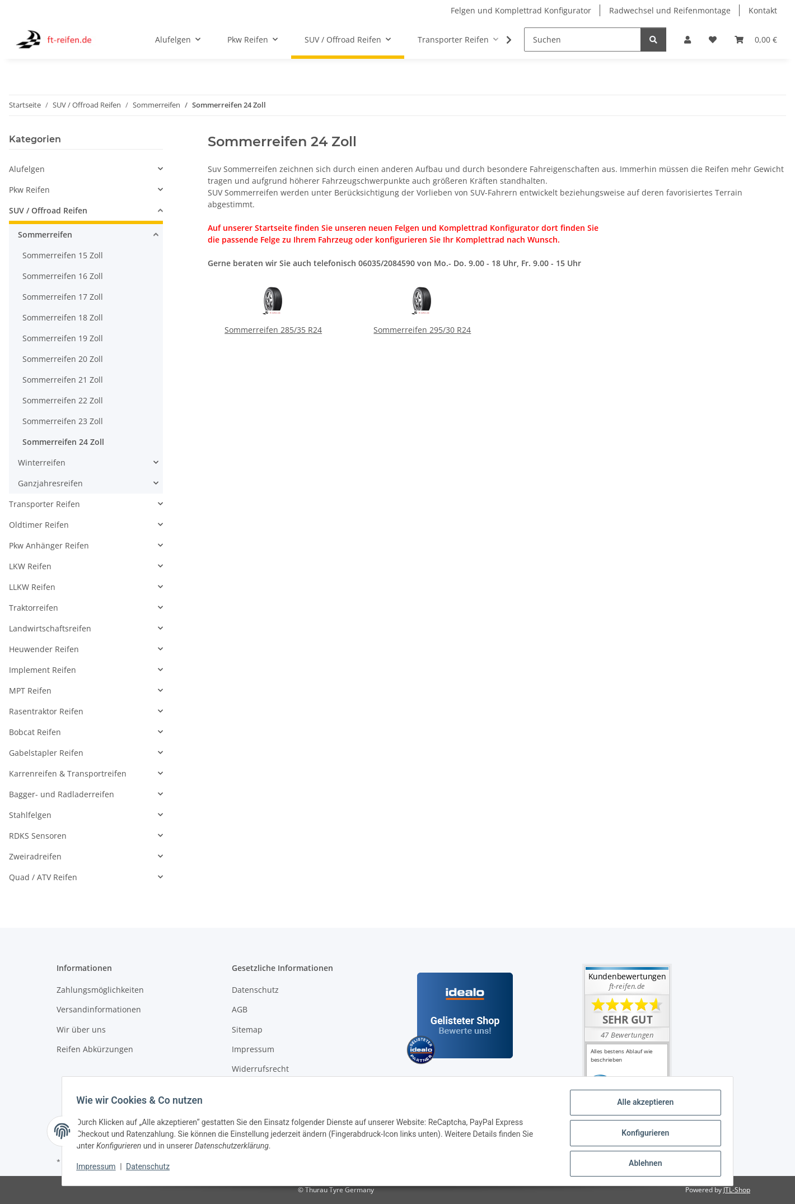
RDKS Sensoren (38, 835)
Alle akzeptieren (641, 1105)
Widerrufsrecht (260, 1068)
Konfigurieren (641, 1135)
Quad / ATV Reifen (43, 877)
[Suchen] (582, 39)
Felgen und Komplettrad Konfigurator (521, 10)
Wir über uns (81, 1029)
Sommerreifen (45, 234)
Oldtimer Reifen (39, 524)
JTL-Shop (736, 1189)
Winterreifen (42, 462)
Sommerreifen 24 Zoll (63, 441)
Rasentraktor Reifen (46, 711)
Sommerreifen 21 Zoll (62, 379)
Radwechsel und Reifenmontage (670, 10)
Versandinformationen (99, 1009)
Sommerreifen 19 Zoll (62, 338)
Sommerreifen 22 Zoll (62, 400)
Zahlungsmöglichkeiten (100, 989)
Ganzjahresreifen (50, 483)
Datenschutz (152, 1169)
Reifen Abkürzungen (95, 1049)
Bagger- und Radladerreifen (61, 794)
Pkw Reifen (29, 189)
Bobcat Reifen (35, 732)
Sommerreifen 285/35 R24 (273, 329)
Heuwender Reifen (44, 649)
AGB (239, 1009)
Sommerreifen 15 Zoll (62, 255)
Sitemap (247, 1029)
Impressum (99, 1169)
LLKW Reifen (32, 587)
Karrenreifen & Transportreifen (68, 773)
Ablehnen (641, 1164)
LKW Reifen (30, 566)
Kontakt (763, 10)
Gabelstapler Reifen (46, 752)
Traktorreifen (33, 607)
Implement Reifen (42, 669)
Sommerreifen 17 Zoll (62, 296)
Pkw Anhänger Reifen (49, 545)
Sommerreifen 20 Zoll (62, 359)
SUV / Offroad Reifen (48, 210)
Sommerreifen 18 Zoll (62, 317)
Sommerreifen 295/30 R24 (422, 329)
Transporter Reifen (44, 504)
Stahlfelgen (30, 815)
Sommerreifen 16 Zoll (62, 276)
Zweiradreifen (35, 856)
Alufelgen (27, 169)
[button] (687, 39)
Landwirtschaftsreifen (50, 628)
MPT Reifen (30, 690)
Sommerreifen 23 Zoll (62, 421)
